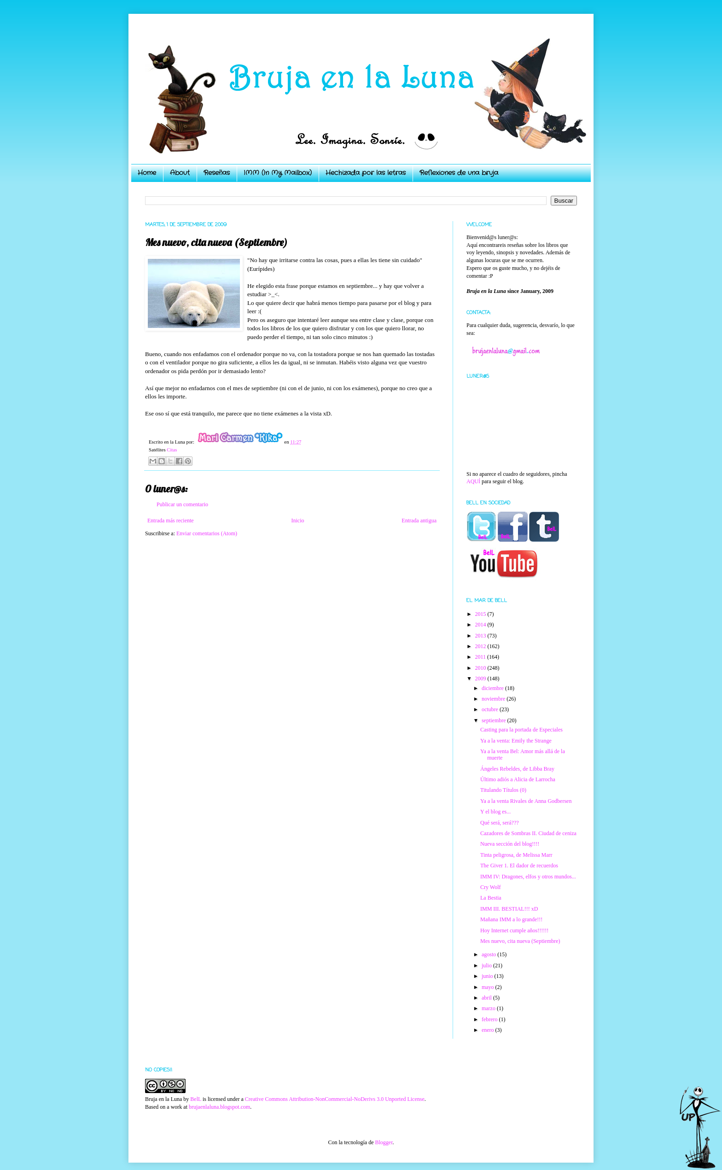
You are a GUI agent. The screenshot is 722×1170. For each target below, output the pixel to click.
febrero (490, 1019)
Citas (172, 449)
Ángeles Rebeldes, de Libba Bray (517, 769)
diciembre (493, 688)
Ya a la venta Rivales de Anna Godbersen (525, 801)
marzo (489, 1008)
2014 (481, 624)
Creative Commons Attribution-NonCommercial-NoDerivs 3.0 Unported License (335, 1099)
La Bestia (490, 898)
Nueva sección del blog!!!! (509, 844)
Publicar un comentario (182, 504)
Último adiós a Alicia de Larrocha (517, 779)
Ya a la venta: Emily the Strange (516, 740)
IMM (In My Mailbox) (278, 172)
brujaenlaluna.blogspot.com (219, 1107)
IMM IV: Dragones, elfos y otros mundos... (528, 876)
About (180, 172)
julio (487, 965)
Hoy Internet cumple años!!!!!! (514, 930)
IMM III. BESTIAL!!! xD (509, 909)
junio (488, 976)
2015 (481, 614)
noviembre (494, 699)
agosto (489, 954)
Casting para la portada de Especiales (521, 729)
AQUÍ (473, 481)
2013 (481, 635)
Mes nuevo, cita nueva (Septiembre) (520, 941)
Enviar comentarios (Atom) (206, 533)
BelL (195, 1099)
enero (488, 1030)
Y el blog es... (495, 811)
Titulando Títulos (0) (503, 790)
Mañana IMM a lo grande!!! (511, 919)
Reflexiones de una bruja (458, 172)
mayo (488, 987)
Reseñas (217, 172)
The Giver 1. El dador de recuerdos (519, 865)
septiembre (494, 720)
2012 (481, 646)
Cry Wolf (490, 887)
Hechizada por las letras (366, 172)
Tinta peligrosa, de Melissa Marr (516, 855)
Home (147, 172)
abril (487, 997)
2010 (481, 668)
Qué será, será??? (499, 822)
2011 (481, 657)
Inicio (297, 520)
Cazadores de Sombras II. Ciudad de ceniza (528, 833)
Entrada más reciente (170, 520)
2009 (481, 678)
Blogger (383, 1142)
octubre (491, 709)
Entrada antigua (419, 520)
